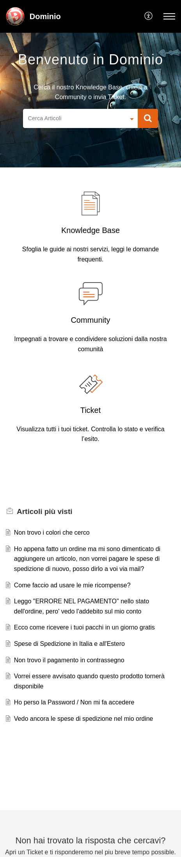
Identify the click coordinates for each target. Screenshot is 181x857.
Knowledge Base (90, 230)
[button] (149, 16)
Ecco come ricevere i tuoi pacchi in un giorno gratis (84, 627)
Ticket (90, 410)
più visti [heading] (45, 511)
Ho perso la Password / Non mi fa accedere (74, 702)
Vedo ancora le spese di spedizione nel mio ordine (83, 718)
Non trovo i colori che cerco (52, 532)
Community (90, 320)
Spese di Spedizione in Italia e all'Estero (69, 643)
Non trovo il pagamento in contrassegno (69, 660)
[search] (74, 118)
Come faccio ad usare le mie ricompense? (72, 585)
